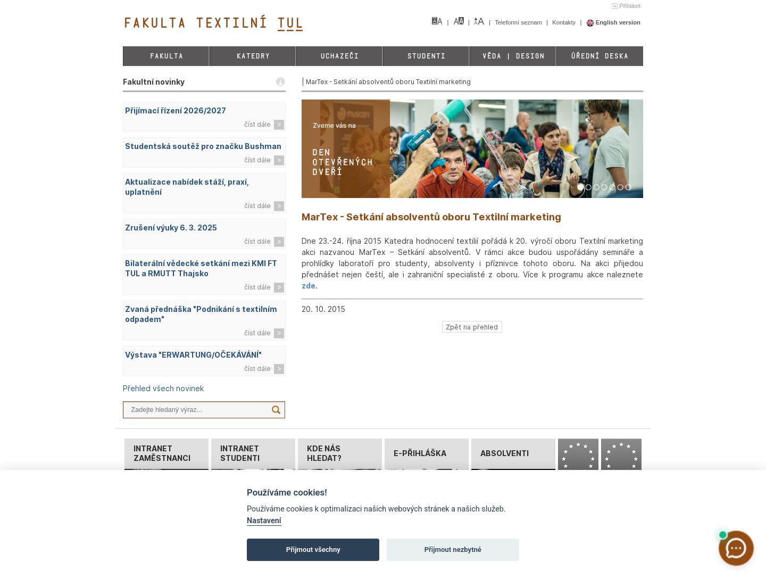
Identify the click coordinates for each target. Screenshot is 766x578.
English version (613, 22)
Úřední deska (599, 56)
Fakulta (166, 56)
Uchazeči (339, 56)
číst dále (257, 124)
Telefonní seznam (519, 22)
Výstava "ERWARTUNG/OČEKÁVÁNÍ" (193, 354)
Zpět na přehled (472, 327)
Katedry (253, 56)
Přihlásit (629, 6)
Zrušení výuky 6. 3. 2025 (171, 227)
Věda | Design (513, 56)
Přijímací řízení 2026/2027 (175, 110)
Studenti (426, 56)
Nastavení (264, 520)
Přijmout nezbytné (452, 550)
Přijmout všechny (313, 550)
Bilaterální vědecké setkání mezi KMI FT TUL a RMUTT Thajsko (201, 268)
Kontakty (564, 22)
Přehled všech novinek (163, 388)
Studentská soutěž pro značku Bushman (203, 146)
